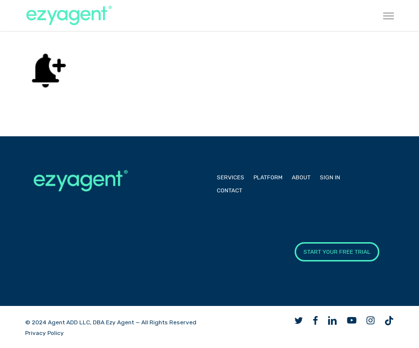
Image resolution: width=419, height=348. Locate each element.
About (301, 177)
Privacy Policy (44, 333)
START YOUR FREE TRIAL (337, 251)
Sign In (330, 177)
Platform (268, 177)
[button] (388, 15)
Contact (229, 190)
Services (230, 177)
